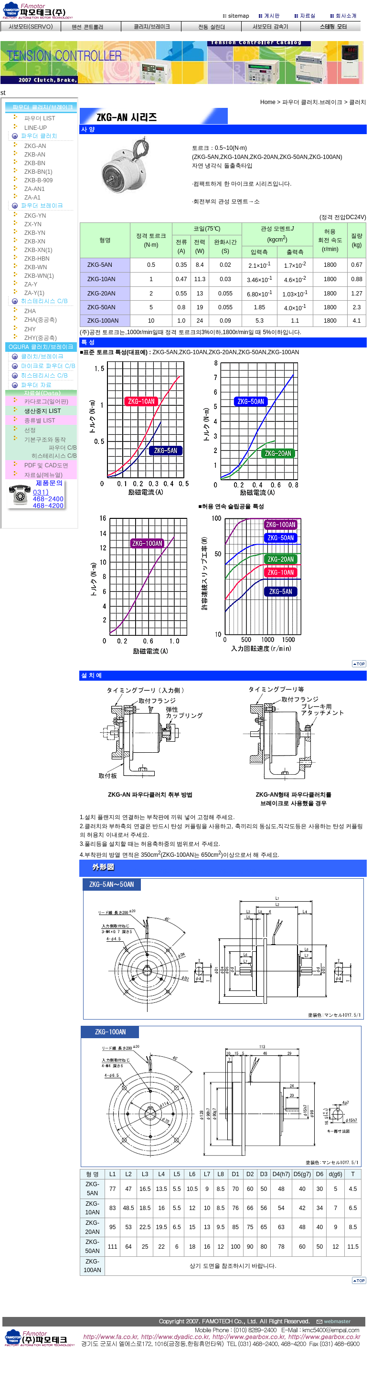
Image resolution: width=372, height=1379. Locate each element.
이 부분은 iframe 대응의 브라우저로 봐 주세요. (186, 44)
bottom (186, 1343)
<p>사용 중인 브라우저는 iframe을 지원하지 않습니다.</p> (39, 313)
